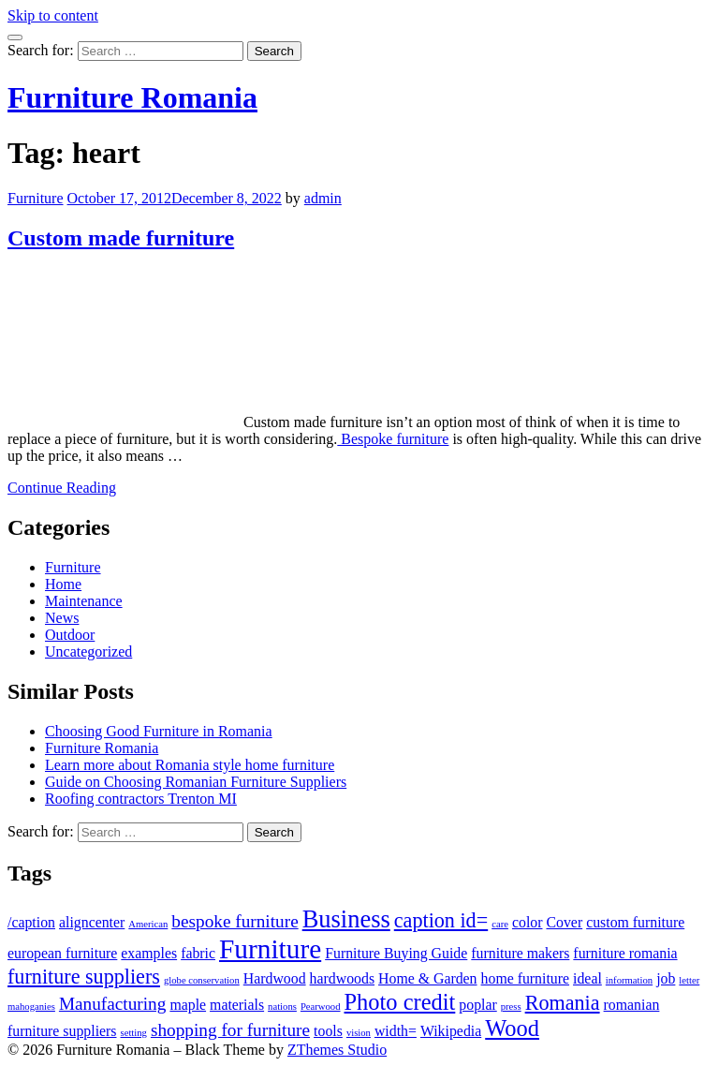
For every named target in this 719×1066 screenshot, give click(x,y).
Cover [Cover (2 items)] (564, 922)
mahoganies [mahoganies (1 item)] (31, 1006)
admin (323, 198)
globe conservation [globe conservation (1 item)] (202, 980)
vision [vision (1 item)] (358, 1033)
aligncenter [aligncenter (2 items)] (92, 922)
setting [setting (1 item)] (134, 1033)
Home (63, 584)
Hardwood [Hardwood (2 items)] (274, 978)
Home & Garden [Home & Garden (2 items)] (427, 978)
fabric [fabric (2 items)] (198, 953)
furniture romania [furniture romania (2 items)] (625, 953)
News (62, 618)
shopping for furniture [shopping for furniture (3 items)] (230, 1030)
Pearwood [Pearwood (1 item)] (321, 1006)
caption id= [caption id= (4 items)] (441, 920)
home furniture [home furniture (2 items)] (525, 978)
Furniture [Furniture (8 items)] (270, 949)
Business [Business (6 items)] (346, 919)
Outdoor (70, 635)
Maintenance (84, 601)
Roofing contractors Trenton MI (141, 799)
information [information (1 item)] (629, 980)
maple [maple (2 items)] (187, 1005)
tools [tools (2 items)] (328, 1031)
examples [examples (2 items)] (149, 953)
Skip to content (52, 15)
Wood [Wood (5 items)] (512, 1028)
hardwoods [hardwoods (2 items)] (342, 978)
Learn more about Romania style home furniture (189, 765)
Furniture (35, 198)
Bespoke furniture (392, 439)
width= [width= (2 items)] (395, 1031)
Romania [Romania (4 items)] (562, 1002)
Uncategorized (88, 651)
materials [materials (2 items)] (237, 1005)
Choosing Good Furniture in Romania (158, 731)
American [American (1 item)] (148, 924)
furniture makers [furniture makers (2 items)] (520, 953)
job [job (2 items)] (665, 978)
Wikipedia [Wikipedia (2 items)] (450, 1031)
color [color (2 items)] (527, 922)
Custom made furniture (120, 238)
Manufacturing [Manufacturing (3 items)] (112, 1004)
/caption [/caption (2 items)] (31, 922)
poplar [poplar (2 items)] (477, 1005)
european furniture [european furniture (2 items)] (62, 953)
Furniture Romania (132, 97)
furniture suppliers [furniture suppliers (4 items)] (83, 976)
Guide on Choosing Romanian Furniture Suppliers (195, 782)
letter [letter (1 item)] (689, 980)
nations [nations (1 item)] (282, 1006)
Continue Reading (61, 488)
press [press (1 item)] (511, 1006)
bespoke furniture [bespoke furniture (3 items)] (234, 921)
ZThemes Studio (337, 1050)
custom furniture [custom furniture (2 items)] (635, 922)
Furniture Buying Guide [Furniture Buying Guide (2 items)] (396, 953)
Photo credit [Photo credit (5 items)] (400, 1001)
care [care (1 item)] (500, 924)
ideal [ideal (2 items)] (587, 978)
